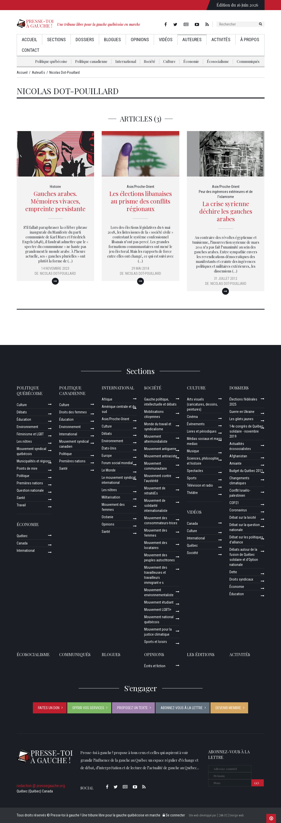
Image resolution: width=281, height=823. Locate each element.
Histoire (55, 187)
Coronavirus (238, 510)
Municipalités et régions (34, 461)
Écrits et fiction (154, 666)
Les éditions (200, 654)
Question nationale (30, 490)
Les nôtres (24, 441)
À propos (249, 39)
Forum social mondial (117, 463)
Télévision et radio (200, 485)
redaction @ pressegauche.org (41, 785)
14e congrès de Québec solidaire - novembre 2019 (246, 431)
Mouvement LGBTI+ (157, 610)
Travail (21, 505)
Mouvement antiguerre (160, 449)
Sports (192, 478)
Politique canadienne (91, 61)
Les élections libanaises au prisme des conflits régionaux (140, 201)
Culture (169, 61)
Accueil (29, 39)
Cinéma (192, 417)
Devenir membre (228, 708)
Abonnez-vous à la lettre (182, 708)
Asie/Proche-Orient (140, 187)
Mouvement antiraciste (160, 456)
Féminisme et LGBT (30, 434)
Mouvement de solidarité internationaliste (155, 505)
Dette (233, 572)
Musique (193, 451)
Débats (22, 412)
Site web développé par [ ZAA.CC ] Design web (216, 815)
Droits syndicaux (241, 579)
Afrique (107, 399)
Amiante (235, 463)
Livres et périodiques (202, 431)
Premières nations (30, 483)
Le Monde (109, 470)
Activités (220, 39)
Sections (56, 39)
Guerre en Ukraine (241, 412)
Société (149, 61)
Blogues (112, 39)
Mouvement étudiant (159, 602)
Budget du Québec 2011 (246, 471)
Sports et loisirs (155, 642)
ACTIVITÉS (239, 654)
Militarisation (111, 497)
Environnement (27, 427)
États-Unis (109, 448)
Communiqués (248, 61)
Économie (191, 61)
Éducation (24, 419)
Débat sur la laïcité (242, 517)
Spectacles (195, 471)
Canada (22, 543)
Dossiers (85, 39)
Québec (22, 536)
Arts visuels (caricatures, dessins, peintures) (202, 404)
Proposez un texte (132, 708)
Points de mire (27, 468)
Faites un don (48, 708)
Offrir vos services (88, 708)
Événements (196, 424)
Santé (21, 498)
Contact (30, 50)
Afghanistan (238, 456)
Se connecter (174, 815)
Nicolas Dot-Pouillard (58, 273)
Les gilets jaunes (241, 419)
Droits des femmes (73, 412)
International (125, 61)
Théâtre (192, 493)
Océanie (107, 517)
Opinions (140, 39)
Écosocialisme (218, 61)
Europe (107, 456)
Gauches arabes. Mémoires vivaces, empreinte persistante (55, 201)
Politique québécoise (51, 61)
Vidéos (165, 39)
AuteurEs (192, 39)
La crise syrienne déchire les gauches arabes (225, 211)
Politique (23, 476)
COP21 (234, 503)
